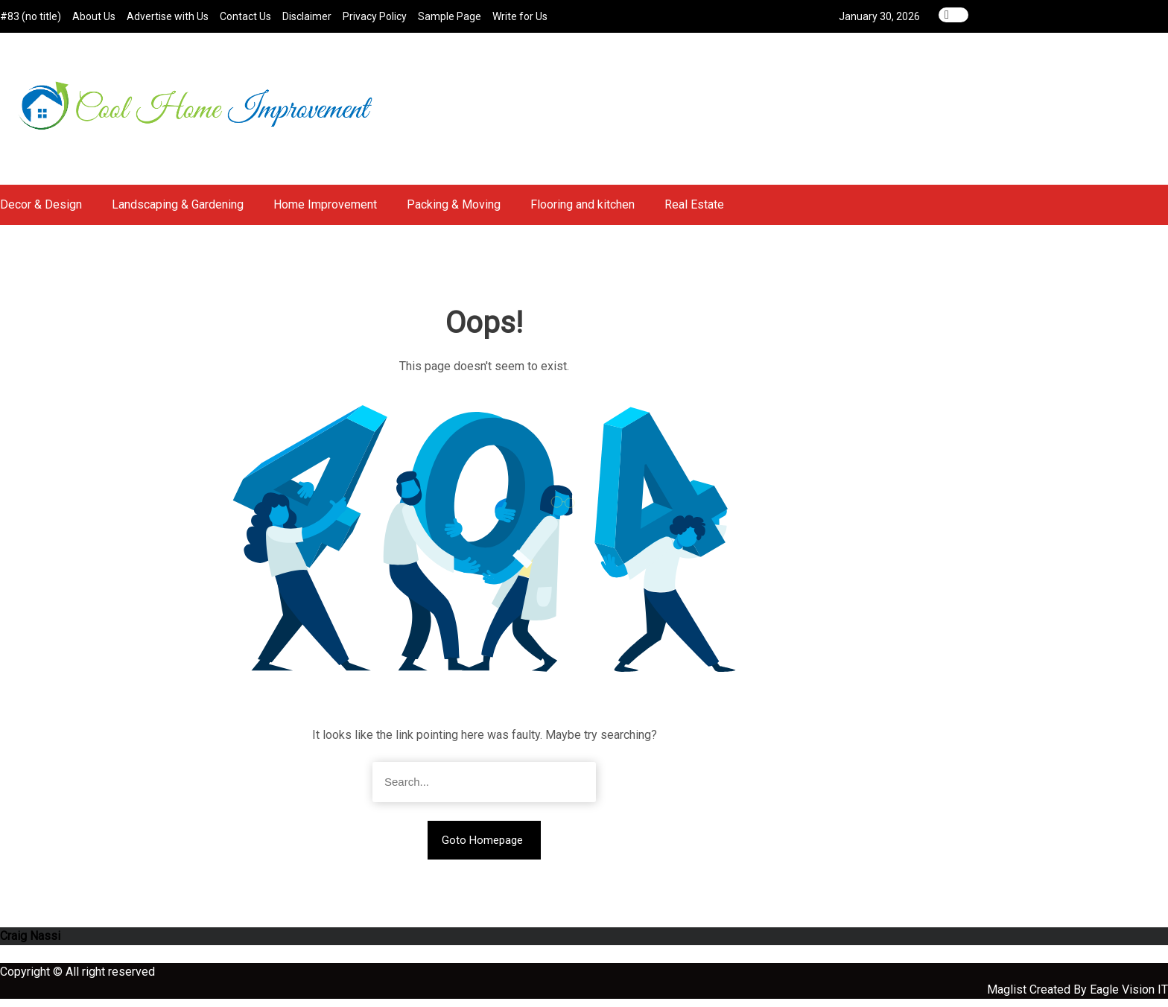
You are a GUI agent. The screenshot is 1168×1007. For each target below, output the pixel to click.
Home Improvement (325, 213)
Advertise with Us (168, 16)
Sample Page (449, 16)
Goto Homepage (482, 848)
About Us (93, 16)
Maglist (1008, 998)
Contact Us (245, 16)
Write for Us (520, 16)
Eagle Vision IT (1129, 998)
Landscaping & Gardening (178, 213)
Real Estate (694, 213)
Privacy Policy (375, 16)
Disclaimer (306, 16)
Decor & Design (41, 213)
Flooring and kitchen (582, 213)
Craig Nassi (30, 944)
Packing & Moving (454, 213)
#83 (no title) (30, 16)
